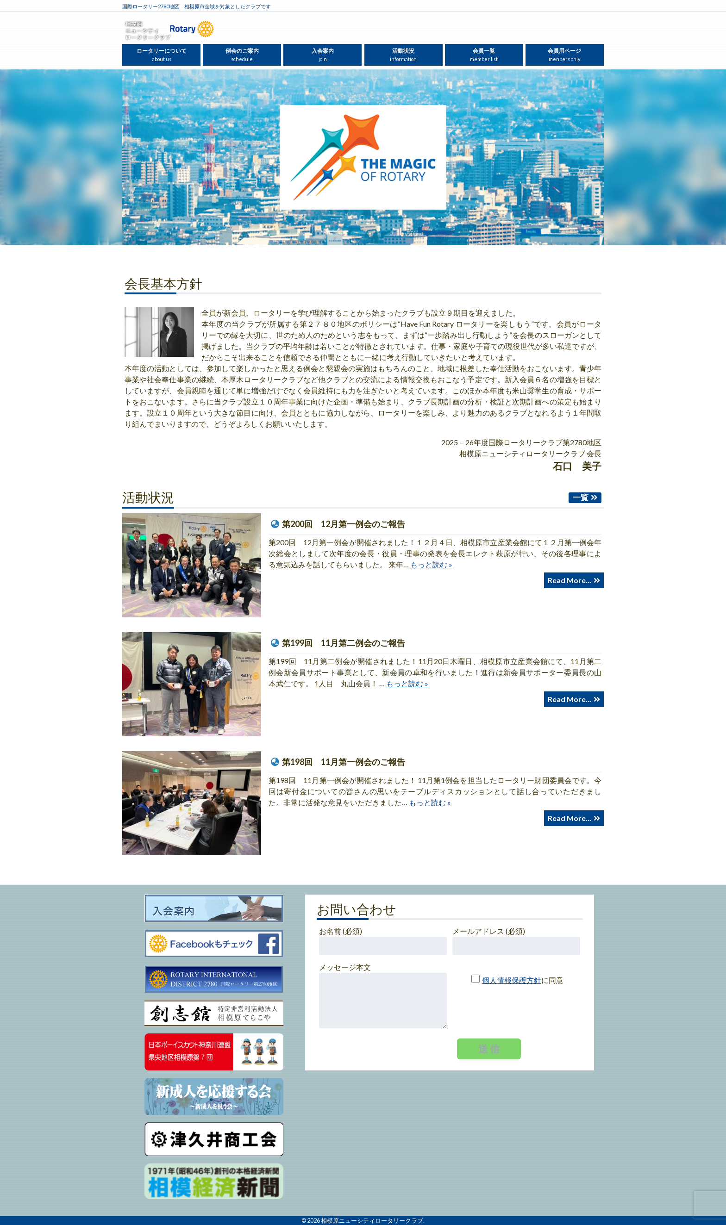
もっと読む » (431, 564)
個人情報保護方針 (511, 980)
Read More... (569, 580)
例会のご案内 (242, 54)
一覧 (580, 497)
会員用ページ (564, 54)
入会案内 (323, 54)
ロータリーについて (162, 54)
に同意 (513, 980)
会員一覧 (484, 54)
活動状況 (403, 54)
